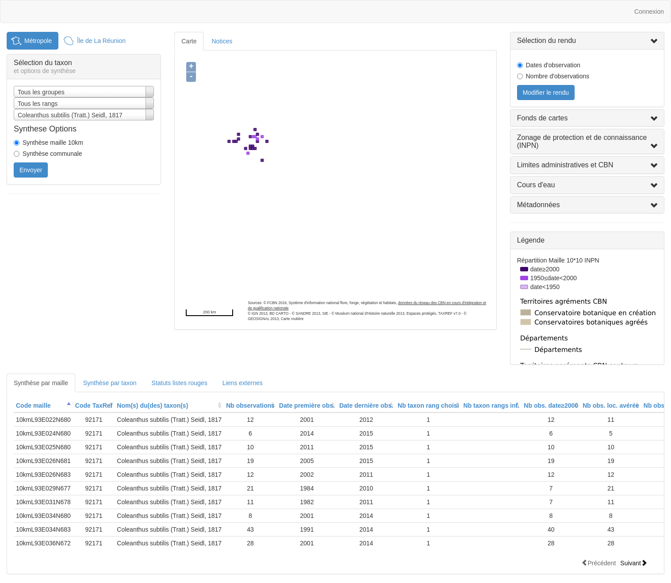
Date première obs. (307, 405)
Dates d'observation (553, 65)
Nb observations (250, 405)
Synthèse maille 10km (53, 142)
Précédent (598, 563)
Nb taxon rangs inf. (492, 405)
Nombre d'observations (558, 76)
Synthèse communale (52, 153)
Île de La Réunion (101, 40)
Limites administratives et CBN (565, 165)
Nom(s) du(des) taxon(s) (152, 405)
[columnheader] (43, 406)
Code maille (33, 405)
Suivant (633, 563)
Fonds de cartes (542, 118)
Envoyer (30, 170)
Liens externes (242, 382)
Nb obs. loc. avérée (611, 405)
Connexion (649, 11)
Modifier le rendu (546, 92)
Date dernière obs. (366, 405)
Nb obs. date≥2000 (551, 405)
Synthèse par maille (41, 382)
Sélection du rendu (546, 40)
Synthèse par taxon (110, 382)
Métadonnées (538, 204)
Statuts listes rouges (179, 382)
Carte (188, 41)
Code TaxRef (94, 405)
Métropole (38, 40)
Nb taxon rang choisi (428, 405)
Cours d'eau (536, 185)
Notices (221, 41)
